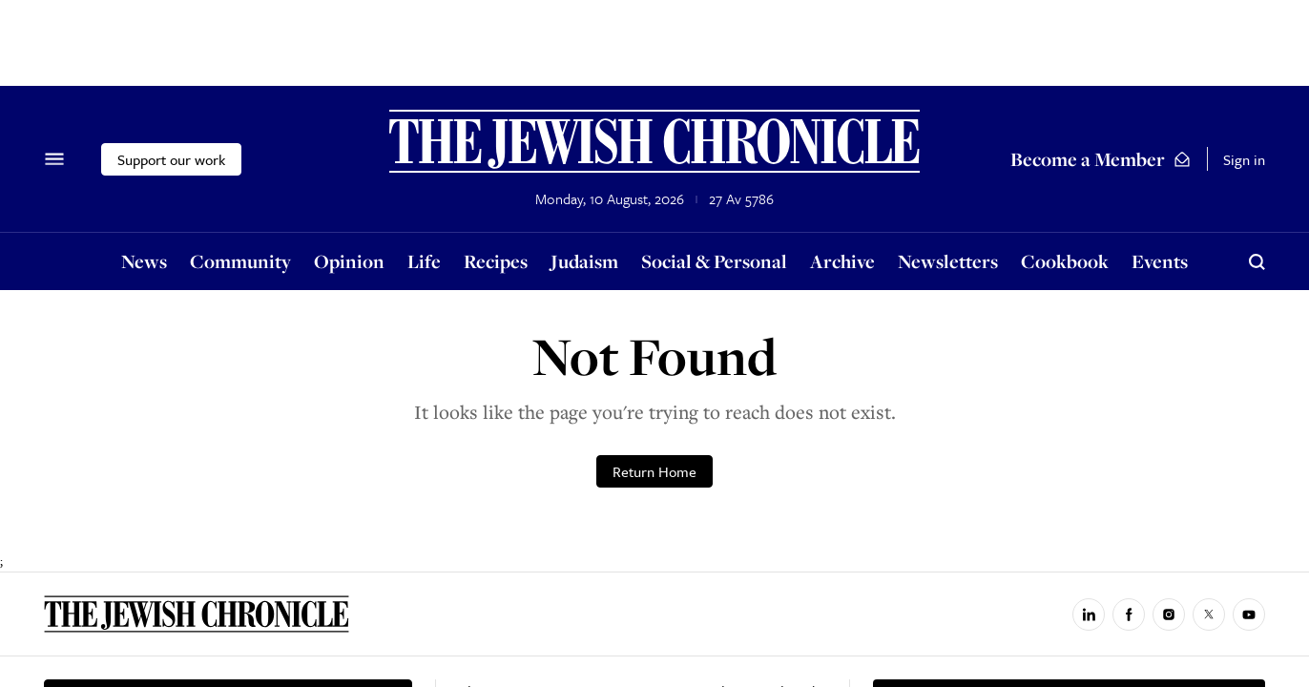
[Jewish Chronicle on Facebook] (1128, 614)
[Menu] (54, 159)
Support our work (171, 159)
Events (1160, 261)
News (144, 261)
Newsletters (948, 261)
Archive (842, 261)
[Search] (1256, 261)
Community (240, 261)
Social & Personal (714, 261)
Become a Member (1101, 159)
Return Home (654, 471)
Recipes (496, 261)
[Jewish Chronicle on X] (1209, 614)
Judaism (584, 261)
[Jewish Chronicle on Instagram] (1169, 614)
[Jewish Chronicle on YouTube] (1249, 614)
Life (424, 261)
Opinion (349, 261)
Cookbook (1065, 261)
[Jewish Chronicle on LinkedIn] (1088, 614)
